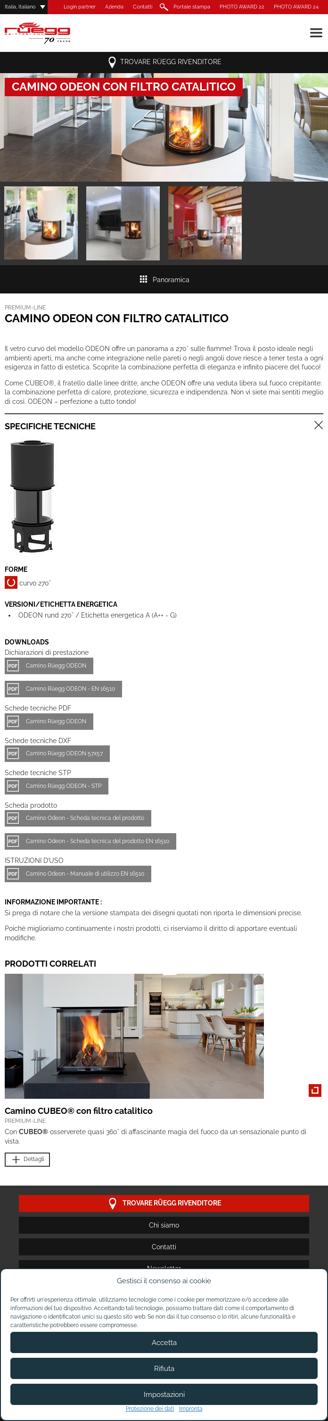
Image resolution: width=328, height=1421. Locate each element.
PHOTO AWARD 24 (296, 7)
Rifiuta (164, 1368)
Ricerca (163, 7)
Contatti (142, 7)
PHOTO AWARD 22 (242, 7)
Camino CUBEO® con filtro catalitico (79, 1111)
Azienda (114, 7)
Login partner (80, 7)
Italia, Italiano (20, 7)
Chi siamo (164, 1225)
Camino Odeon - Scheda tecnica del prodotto (85, 818)
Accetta (164, 1342)
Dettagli (27, 1160)
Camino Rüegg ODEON (56, 665)
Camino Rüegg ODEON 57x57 (64, 753)
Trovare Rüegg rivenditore (164, 62)
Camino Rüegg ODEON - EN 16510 (70, 688)
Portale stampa (191, 7)
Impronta (191, 1408)
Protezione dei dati (150, 1408)
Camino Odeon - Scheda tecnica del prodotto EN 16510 (97, 841)
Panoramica (164, 280)
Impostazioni (164, 1394)
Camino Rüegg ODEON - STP (63, 786)
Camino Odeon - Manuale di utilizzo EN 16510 (85, 873)
